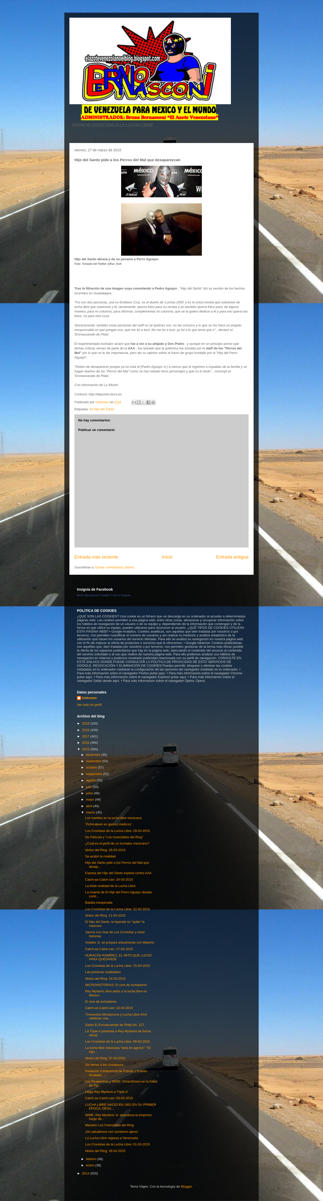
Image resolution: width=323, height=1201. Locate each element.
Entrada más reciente (96, 557)
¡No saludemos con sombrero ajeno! (111, 1132)
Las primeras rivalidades (103, 972)
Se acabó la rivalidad (100, 856)
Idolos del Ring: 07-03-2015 (105, 1058)
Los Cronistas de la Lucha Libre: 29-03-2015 (117, 831)
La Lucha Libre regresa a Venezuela (111, 1138)
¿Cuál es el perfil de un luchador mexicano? (117, 843)
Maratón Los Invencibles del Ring (109, 1125)
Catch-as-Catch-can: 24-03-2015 (109, 879)
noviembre (94, 761)
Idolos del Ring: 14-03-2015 (105, 978)
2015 (86, 749)
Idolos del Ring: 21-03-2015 (105, 915)
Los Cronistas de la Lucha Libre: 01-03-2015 (117, 1144)
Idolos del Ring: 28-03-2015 (105, 850)
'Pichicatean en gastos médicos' (108, 824)
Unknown (89, 698)
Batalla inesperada (98, 902)
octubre (92, 767)
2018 (86, 730)
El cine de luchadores (100, 1001)
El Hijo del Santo (102, 409)
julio (89, 787)
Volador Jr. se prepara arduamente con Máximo (119, 942)
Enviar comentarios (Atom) (114, 567)
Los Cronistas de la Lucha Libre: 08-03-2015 (117, 1041)
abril (89, 806)
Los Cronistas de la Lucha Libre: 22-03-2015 (117, 909)
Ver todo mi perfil (89, 705)
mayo (90, 799)
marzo (91, 812)
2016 (86, 742)
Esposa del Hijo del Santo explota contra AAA (118, 873)
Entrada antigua (232, 557)
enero (90, 1165)
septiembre (94, 774)
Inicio (167, 557)
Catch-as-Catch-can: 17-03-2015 (109, 949)
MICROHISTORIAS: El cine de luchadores (116, 985)
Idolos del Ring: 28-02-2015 (105, 1151)
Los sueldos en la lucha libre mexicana (113, 818)
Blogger (186, 1186)
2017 (86, 736)
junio (90, 793)
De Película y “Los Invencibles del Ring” (114, 837)
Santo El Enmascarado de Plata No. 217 (114, 1025)
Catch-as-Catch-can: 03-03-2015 (109, 1098)
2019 (86, 723)
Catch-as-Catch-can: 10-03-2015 (109, 1008)
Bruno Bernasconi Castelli (93, 595)
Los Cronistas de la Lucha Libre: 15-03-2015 (117, 966)
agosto (91, 780)
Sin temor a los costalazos (104, 1065)
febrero (91, 1159)
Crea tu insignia (120, 595)
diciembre (93, 755)
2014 (86, 1173)
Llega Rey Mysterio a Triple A (106, 1092)
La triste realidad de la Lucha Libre (110, 886)
